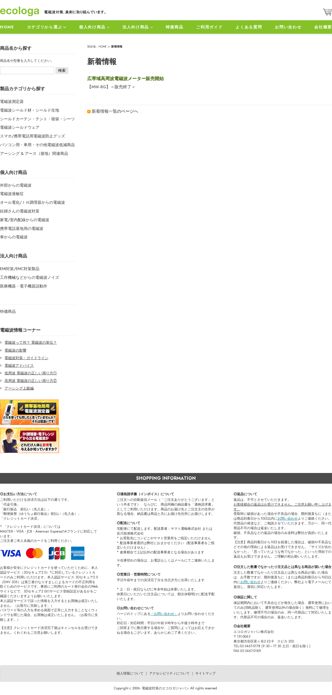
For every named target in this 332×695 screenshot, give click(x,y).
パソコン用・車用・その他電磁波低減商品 (37, 145)
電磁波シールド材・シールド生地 (29, 110)
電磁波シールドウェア (19, 127)
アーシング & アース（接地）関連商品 (34, 153)
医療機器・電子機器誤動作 (23, 286)
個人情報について (129, 673)
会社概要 (323, 27)
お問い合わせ (288, 27)
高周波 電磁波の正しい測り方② (31, 380)
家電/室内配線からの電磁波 (24, 220)
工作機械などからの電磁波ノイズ (29, 277)
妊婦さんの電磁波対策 (19, 211)
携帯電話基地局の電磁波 (21, 228)
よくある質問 (248, 27)
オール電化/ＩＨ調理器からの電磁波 (32, 202)
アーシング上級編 (19, 388)
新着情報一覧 (104, 111)
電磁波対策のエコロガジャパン (165, 688)
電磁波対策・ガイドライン (26, 358)
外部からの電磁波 (16, 185)
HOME (7, 27)
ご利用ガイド (209, 27)
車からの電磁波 (14, 237)
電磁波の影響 (15, 350)
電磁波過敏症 (12, 193)
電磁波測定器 (12, 101)
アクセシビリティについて (169, 673)
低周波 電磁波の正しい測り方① (31, 373)
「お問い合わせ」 (164, 613)
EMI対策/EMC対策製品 (19, 268)
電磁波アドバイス (19, 365)
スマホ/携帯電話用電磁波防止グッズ (32, 136)
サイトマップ (205, 673)
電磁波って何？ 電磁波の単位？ (31, 342)
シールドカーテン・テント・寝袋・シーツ (37, 119)
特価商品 (174, 27)
